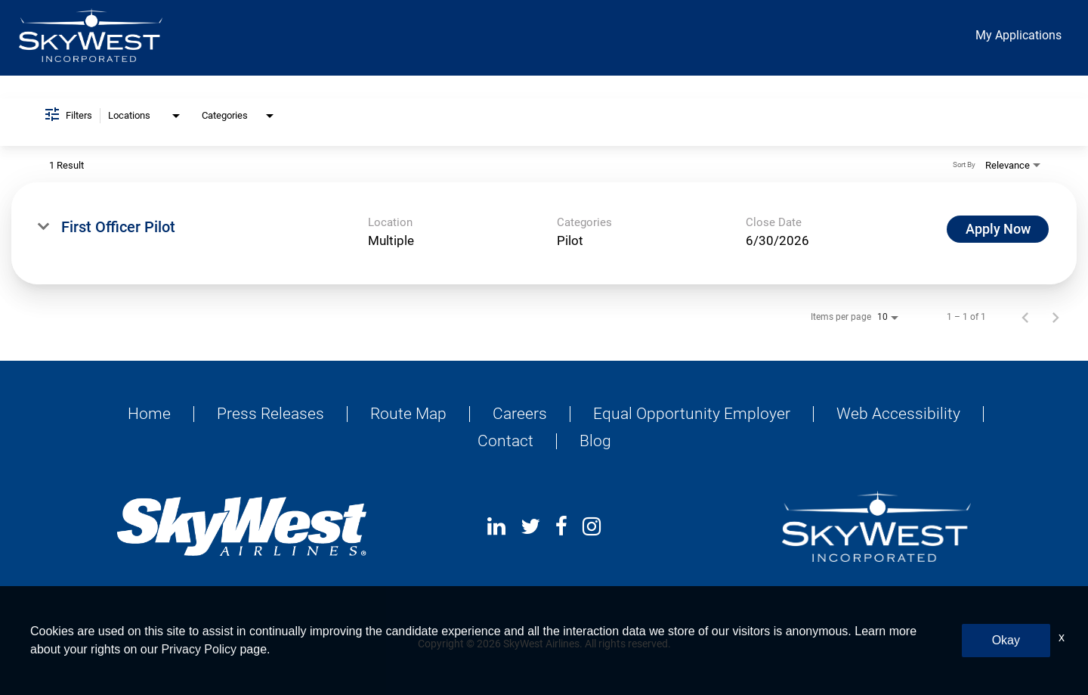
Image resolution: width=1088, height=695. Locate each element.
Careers (520, 414)
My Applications (1018, 35)
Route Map (408, 414)
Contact (505, 441)
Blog (595, 441)
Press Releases (270, 414)
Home (149, 414)
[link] (544, 233)
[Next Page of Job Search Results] (1055, 317)
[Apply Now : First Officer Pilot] (998, 229)
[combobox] (145, 116)
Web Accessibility (898, 414)
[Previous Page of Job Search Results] (1025, 317)
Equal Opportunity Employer (691, 414)
